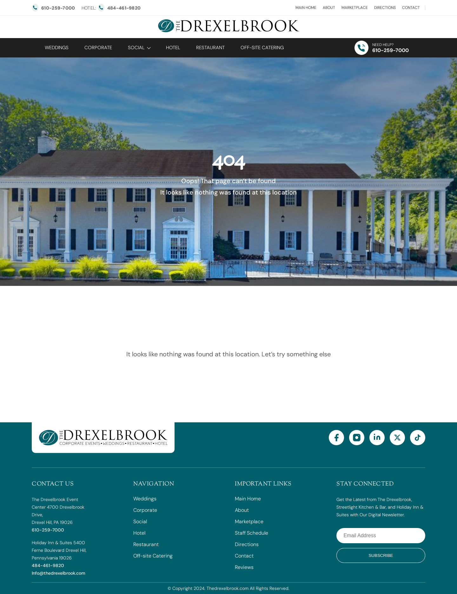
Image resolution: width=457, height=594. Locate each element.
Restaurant (210, 47)
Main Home (305, 7)
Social (136, 47)
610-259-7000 (390, 50)
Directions (385, 7)
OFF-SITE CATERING (262, 47)
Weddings (57, 47)
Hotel (173, 47)
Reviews (244, 567)
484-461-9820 (48, 565)
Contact (411, 7)
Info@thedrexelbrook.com (58, 573)
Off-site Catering (153, 555)
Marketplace (354, 7)
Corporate (98, 47)
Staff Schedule (251, 533)
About (329, 7)
